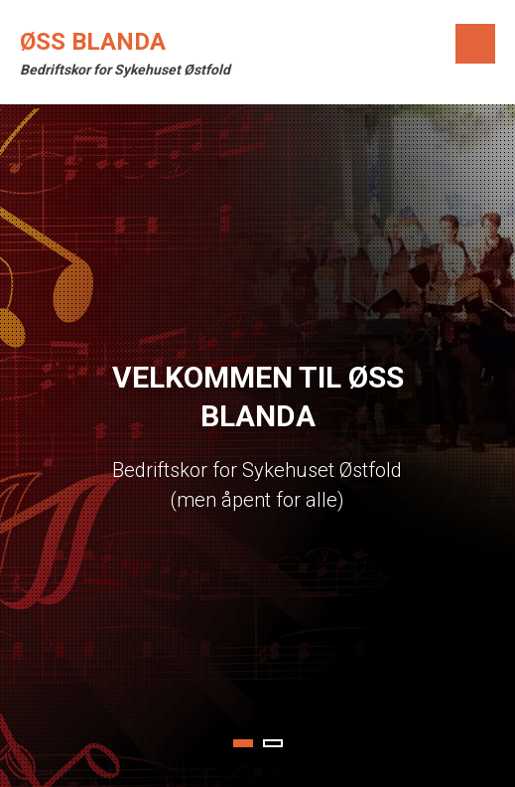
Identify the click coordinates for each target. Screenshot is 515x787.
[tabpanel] (257, 445)
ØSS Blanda (93, 42)
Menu (475, 44)
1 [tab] (243, 743)
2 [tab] (273, 743)
